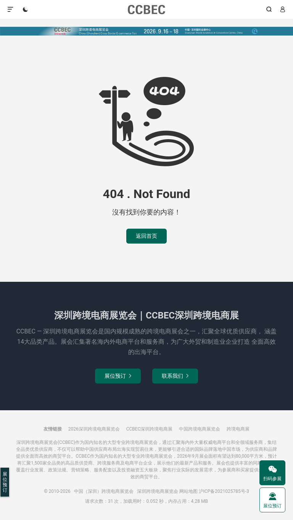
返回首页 (146, 236)
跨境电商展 (238, 429)
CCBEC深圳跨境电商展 (149, 429)
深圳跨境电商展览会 (157, 491)
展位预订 (118, 376)
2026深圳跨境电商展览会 (94, 429)
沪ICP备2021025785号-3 (224, 491)
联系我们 (175, 376)
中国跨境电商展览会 (199, 429)
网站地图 (188, 491)
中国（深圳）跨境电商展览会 (147, 9)
